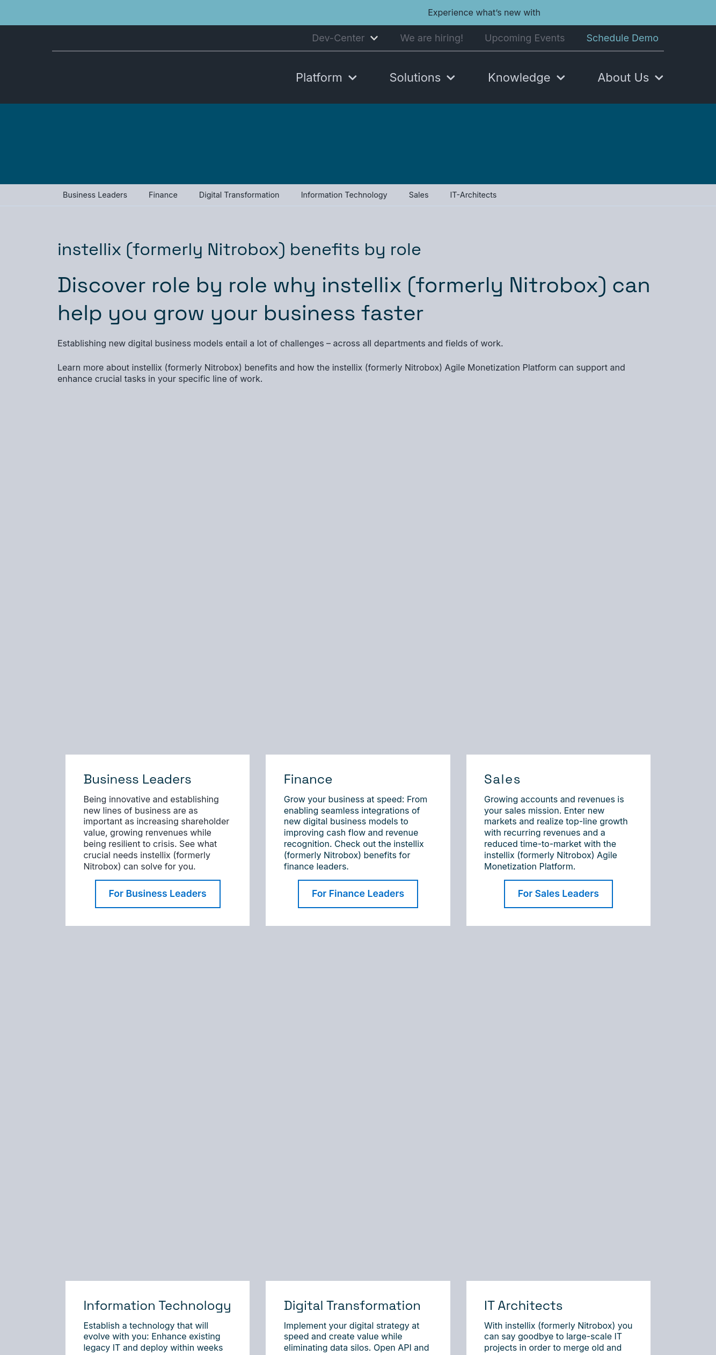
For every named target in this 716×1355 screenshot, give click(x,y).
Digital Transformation (239, 194)
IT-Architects (473, 194)
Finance (163, 194)
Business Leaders (95, 194)
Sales (419, 194)
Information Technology (344, 194)
